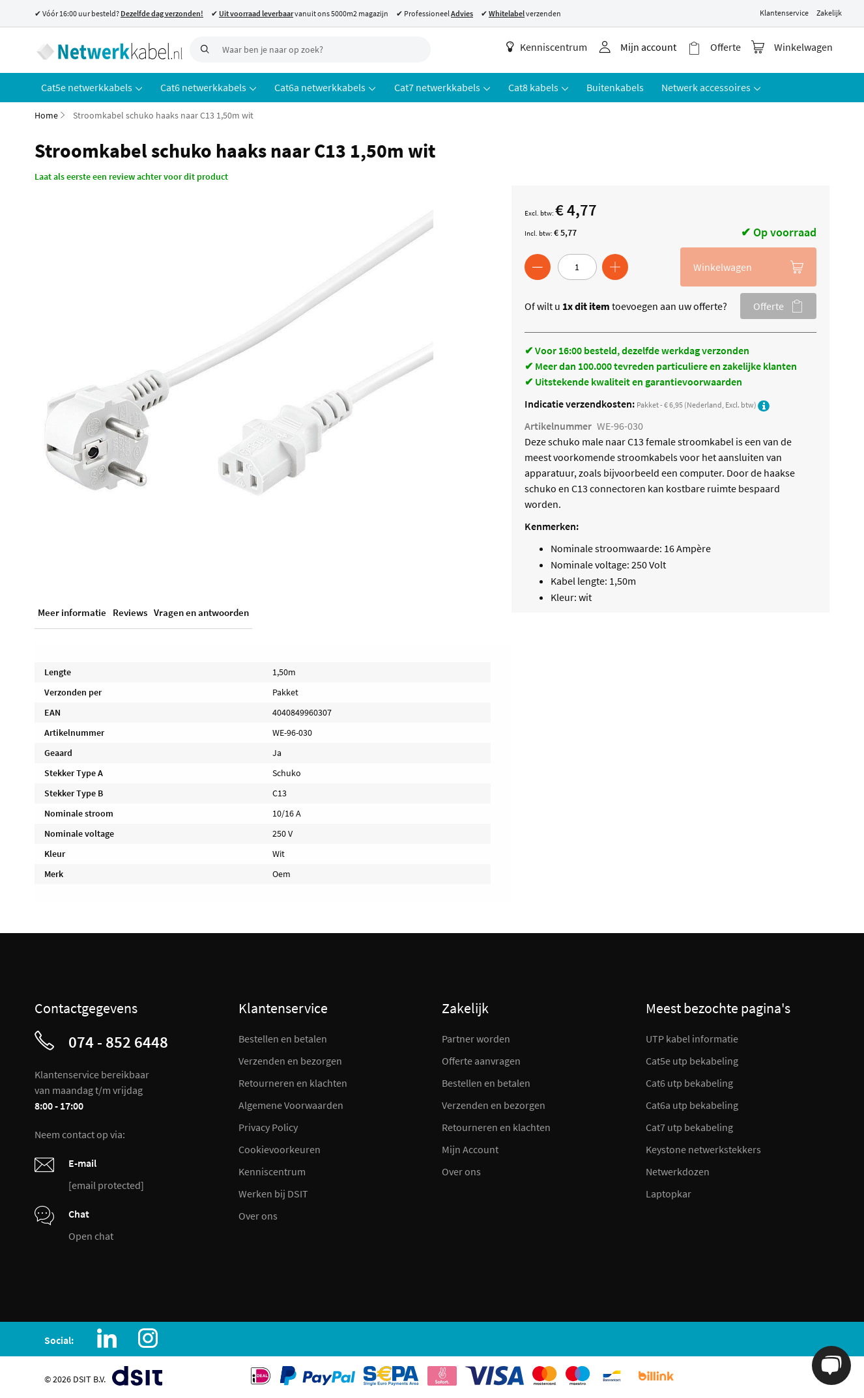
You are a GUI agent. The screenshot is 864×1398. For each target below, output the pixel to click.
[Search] (203, 49)
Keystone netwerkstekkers (703, 1147)
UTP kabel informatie (692, 1036)
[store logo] (107, 48)
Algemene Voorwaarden (290, 1103)
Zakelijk (829, 13)
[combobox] (310, 49)
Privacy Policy (268, 1125)
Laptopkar (668, 1191)
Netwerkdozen (678, 1169)
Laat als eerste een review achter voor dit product (131, 174)
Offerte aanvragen (481, 1058)
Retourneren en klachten (292, 1080)
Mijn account (653, 46)
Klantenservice (784, 13)
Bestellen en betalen (282, 1036)
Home (46, 113)
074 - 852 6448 (118, 1039)
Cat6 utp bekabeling (689, 1080)
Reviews (130, 611)
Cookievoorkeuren (279, 1147)
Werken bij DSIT (273, 1191)
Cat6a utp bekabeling (692, 1103)
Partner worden (476, 1036)
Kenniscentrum (551, 46)
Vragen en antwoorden (201, 611)
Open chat (90, 1233)
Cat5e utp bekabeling (692, 1058)
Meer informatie (72, 611)
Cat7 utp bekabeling (689, 1125)
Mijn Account (470, 1147)
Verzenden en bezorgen (290, 1058)
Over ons (258, 1213)
